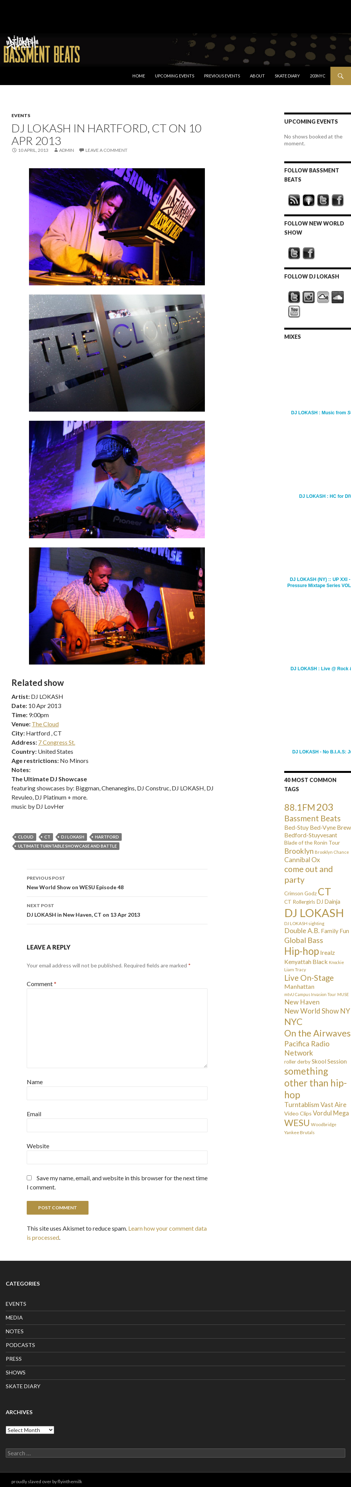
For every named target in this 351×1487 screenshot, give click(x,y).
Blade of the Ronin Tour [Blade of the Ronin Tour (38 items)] (312, 842)
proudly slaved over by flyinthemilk (46, 1481)
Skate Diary (287, 75)
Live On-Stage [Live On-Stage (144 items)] (309, 977)
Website (38, 1145)
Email (34, 1113)
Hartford (107, 836)
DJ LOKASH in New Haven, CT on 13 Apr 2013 (117, 909)
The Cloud (45, 723)
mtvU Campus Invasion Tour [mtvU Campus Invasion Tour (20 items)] (310, 994)
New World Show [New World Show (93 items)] (311, 1011)
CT (47, 836)
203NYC (317, 75)
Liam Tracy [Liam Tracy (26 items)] (295, 969)
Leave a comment (106, 150)
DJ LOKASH (72, 836)
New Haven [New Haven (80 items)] (302, 1002)
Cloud (26, 836)
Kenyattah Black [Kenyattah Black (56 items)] (306, 961)
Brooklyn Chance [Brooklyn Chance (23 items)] (332, 852)
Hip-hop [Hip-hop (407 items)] (301, 951)
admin (66, 150)
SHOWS (16, 1372)
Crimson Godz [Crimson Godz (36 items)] (300, 893)
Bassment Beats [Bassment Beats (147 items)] (312, 818)
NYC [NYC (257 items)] (293, 1021)
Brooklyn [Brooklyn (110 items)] (299, 850)
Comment (41, 983)
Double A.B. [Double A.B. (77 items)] (302, 931)
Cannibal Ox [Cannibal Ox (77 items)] (302, 860)
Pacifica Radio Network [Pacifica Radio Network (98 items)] (307, 1048)
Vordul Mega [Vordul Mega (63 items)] (331, 1113)
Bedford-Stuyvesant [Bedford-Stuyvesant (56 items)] (310, 834)
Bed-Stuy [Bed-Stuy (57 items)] (296, 827)
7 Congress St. (56, 742)
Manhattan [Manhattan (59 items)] (299, 986)
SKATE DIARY (23, 1386)
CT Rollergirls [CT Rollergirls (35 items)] (299, 902)
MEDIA (14, 1317)
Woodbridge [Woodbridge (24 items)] (324, 1124)
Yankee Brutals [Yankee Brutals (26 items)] (299, 1132)
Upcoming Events (174, 75)
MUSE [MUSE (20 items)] (343, 994)
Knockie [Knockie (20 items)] (336, 962)
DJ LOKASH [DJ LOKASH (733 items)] (314, 912)
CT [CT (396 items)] (324, 891)
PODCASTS (20, 1345)
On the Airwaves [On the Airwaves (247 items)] (317, 1033)
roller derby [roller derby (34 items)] (297, 1062)
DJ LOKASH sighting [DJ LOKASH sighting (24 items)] (304, 923)
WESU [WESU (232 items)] (297, 1122)
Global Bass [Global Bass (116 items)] (303, 940)
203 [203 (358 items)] (324, 807)
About (257, 75)
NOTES (15, 1331)
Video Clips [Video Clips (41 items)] (298, 1113)
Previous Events (222, 75)
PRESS (14, 1358)
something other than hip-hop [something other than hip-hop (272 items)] (315, 1082)
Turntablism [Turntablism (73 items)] (301, 1105)
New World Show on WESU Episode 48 (117, 882)
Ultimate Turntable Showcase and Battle (67, 845)
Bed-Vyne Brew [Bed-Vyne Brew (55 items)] (330, 827)
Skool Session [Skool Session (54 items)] (329, 1061)
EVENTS (20, 115)
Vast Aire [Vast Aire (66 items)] (333, 1105)
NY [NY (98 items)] (345, 1010)
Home (138, 75)
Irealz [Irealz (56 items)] (327, 952)
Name (35, 1081)
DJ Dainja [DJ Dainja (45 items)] (328, 901)
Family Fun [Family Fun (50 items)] (335, 930)
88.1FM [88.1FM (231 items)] (299, 807)
